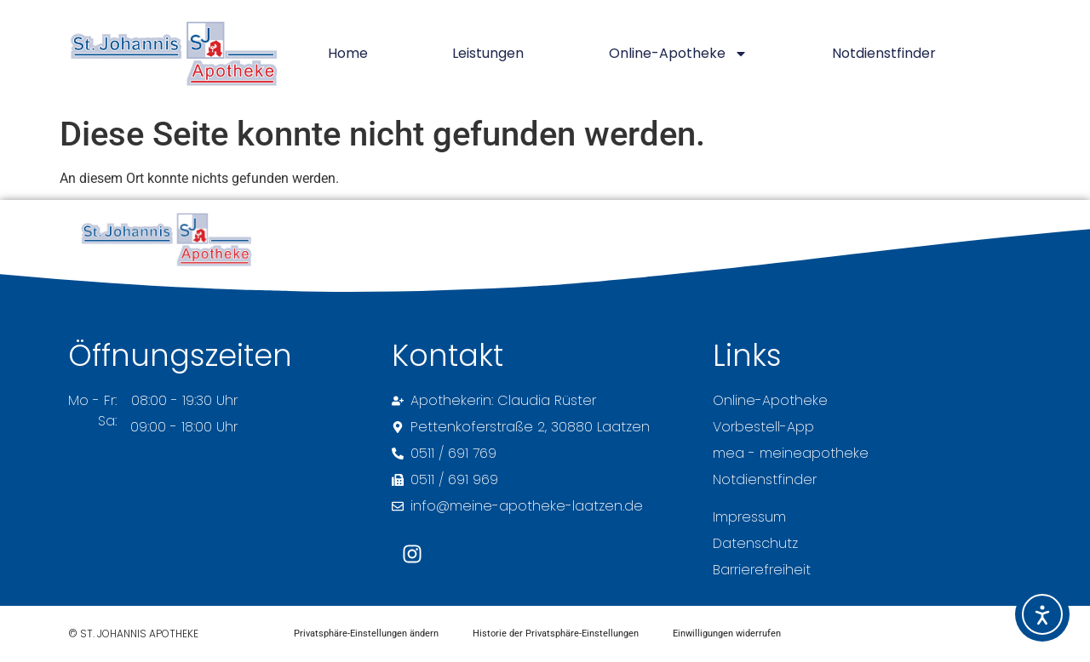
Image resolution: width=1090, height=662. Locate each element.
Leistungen (488, 53)
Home (348, 53)
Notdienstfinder (884, 53)
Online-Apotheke (678, 54)
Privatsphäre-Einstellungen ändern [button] (366, 633)
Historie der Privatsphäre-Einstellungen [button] (556, 633)
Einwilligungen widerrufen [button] (727, 633)
